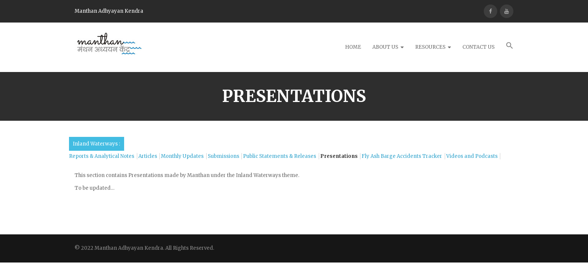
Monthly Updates (182, 156)
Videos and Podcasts (472, 156)
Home (353, 47)
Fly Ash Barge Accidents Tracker (402, 156)
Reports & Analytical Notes (101, 156)
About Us (385, 47)
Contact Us (478, 47)
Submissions (223, 156)
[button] (509, 47)
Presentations (339, 156)
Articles (147, 156)
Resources (430, 47)
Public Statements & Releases (279, 156)
